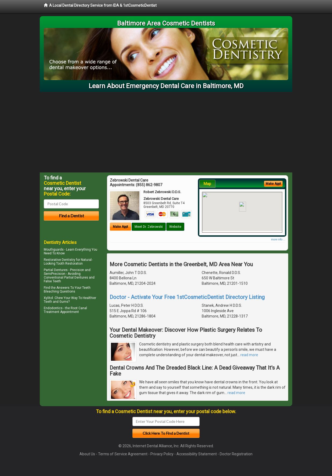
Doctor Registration (236, 454)
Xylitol (48, 298)
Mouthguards (54, 249)
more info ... (278, 239)
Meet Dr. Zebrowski (149, 227)
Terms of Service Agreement (122, 454)
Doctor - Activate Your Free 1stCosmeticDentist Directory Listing (187, 297)
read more (249, 355)
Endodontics (53, 308)
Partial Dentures (56, 270)
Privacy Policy (162, 454)
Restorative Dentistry (59, 260)
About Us (87, 454)
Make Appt (120, 227)
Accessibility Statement (196, 454)
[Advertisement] (166, 132)
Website (175, 227)
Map (207, 184)
